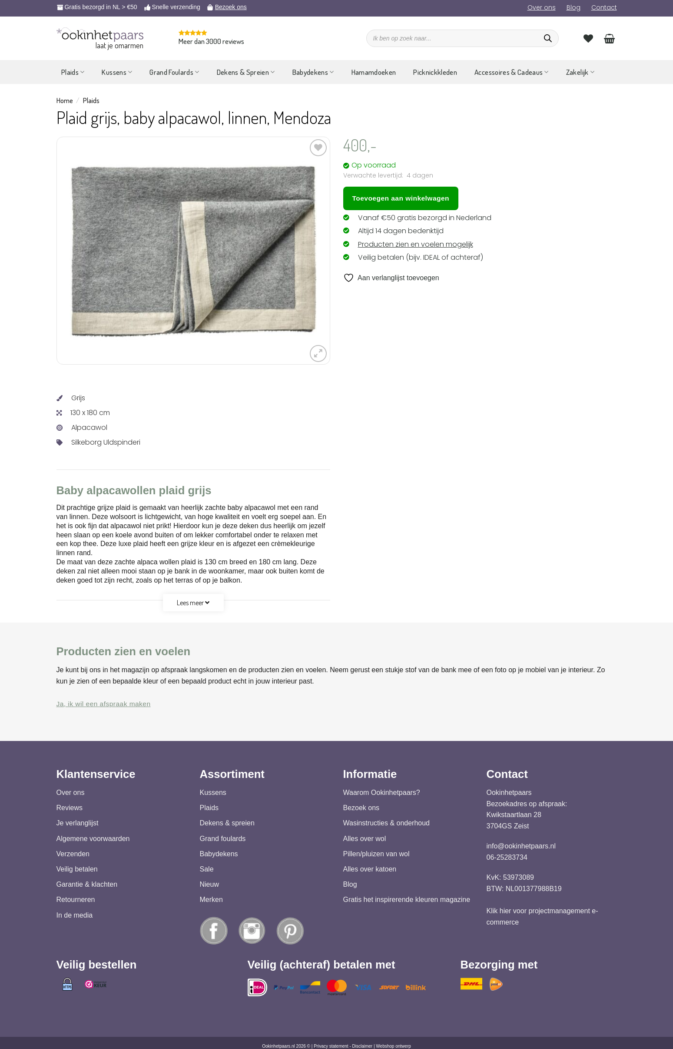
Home (64, 100)
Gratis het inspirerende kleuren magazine (407, 900)
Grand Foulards (174, 72)
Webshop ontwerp (393, 1046)
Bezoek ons (231, 6)
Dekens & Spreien (246, 72)
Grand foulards (223, 838)
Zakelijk (580, 72)
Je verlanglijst (77, 823)
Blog (573, 7)
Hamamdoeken (373, 72)
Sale (207, 869)
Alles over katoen (370, 869)
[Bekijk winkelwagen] (609, 38)
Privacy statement (331, 1046)
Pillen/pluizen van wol (376, 854)
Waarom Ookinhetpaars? (381, 792)
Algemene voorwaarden (93, 838)
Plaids (73, 72)
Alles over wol (364, 838)
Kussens (117, 72)
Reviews (69, 808)
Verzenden (73, 854)
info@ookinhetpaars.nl (521, 846)
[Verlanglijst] (588, 38)
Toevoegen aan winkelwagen (400, 198)
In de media (74, 915)
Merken (211, 900)
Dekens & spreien (227, 823)
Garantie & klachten (87, 884)
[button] (318, 353)
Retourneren (75, 900)
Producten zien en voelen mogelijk (415, 244)
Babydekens (313, 72)
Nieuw (209, 884)
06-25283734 (507, 857)
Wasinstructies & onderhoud (386, 823)
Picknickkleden (435, 72)
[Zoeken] (548, 38)
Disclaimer (362, 1046)
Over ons (541, 7)
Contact (604, 7)
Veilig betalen (77, 869)
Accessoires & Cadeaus (511, 72)
